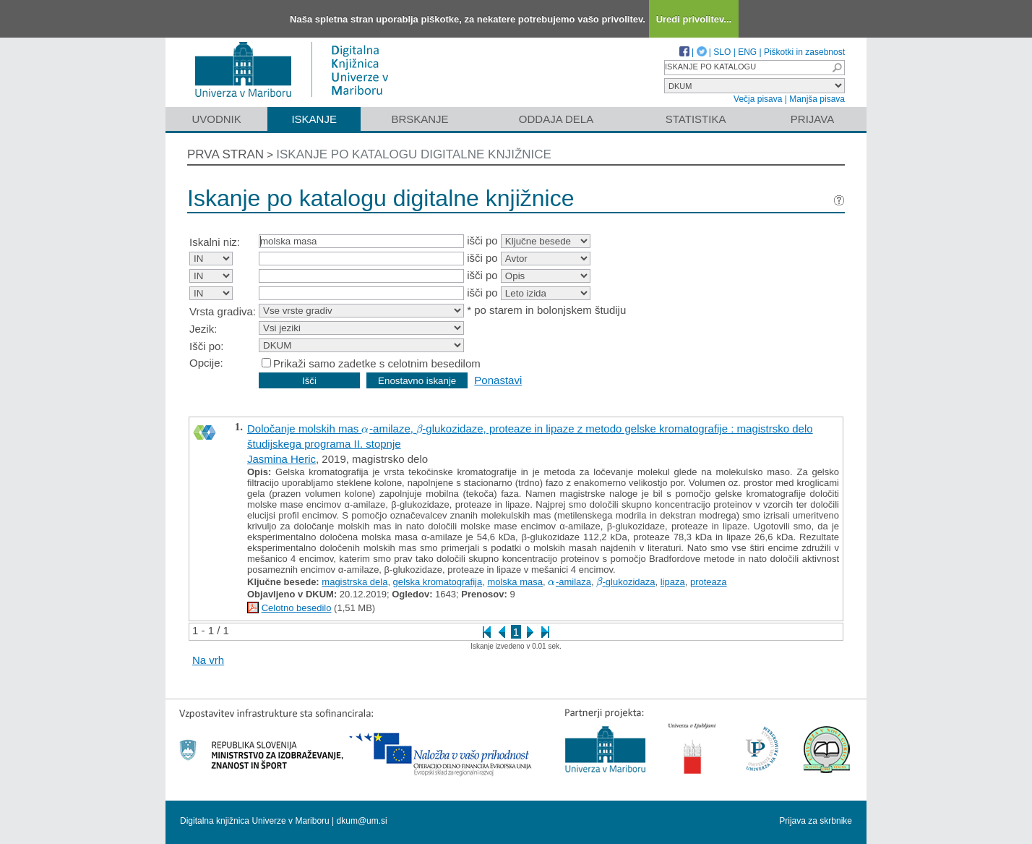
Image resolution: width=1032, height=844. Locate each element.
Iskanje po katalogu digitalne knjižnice (413, 154)
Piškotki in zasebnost (804, 52)
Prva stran (225, 154)
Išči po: (206, 346)
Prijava (812, 119)
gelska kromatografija (438, 581)
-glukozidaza (625, 581)
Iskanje (314, 119)
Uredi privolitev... (694, 19)
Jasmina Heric (281, 459)
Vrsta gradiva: (222, 311)
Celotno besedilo (297, 607)
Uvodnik (216, 119)
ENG (747, 52)
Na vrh (208, 660)
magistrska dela (354, 581)
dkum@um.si (362, 821)
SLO (722, 52)
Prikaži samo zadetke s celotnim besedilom (377, 363)
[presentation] (365, 428)
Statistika (696, 119)
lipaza (673, 581)
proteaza (708, 581)
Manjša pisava (817, 99)
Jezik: (203, 329)
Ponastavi (498, 380)
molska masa (515, 581)
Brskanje (419, 119)
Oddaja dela (556, 119)
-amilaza (569, 581)
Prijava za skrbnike (815, 821)
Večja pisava (758, 99)
